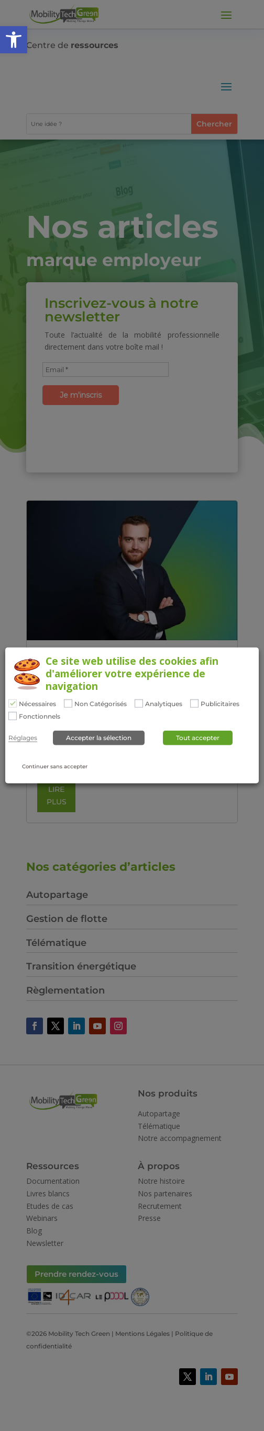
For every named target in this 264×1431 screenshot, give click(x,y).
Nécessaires (37, 704)
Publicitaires (220, 704)
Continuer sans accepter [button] (54, 766)
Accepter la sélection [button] (98, 738)
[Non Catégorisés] (68, 703)
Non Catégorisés (100, 704)
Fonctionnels (39, 716)
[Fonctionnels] (12, 715)
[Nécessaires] (12, 703)
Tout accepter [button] (197, 738)
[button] (13, 39)
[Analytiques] (139, 703)
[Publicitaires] (194, 703)
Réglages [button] (22, 738)
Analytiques (163, 704)
